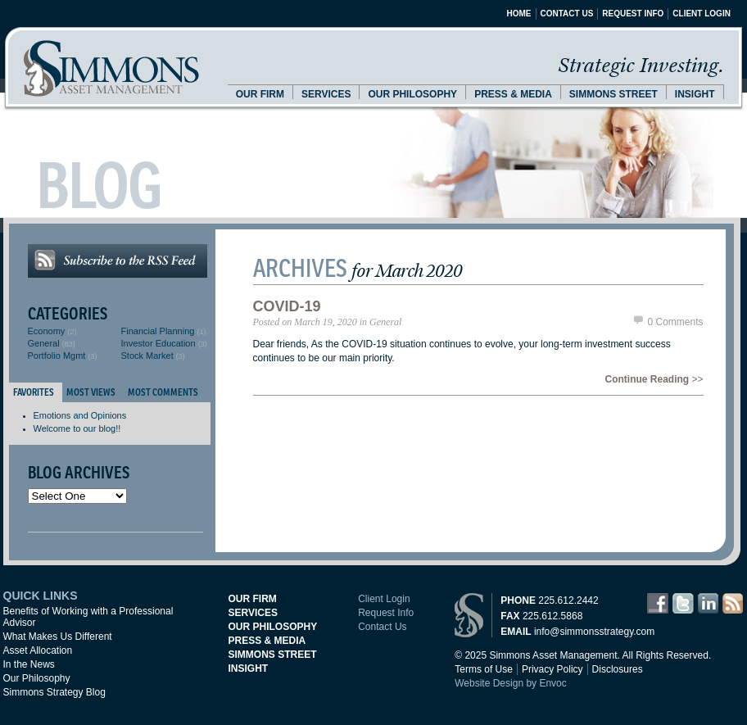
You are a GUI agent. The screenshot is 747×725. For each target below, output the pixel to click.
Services (326, 93)
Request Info (632, 13)
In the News (29, 664)
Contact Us (567, 13)
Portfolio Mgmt (57, 355)
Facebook (657, 603)
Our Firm (260, 93)
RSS (732, 603)
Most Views (90, 392)
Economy (47, 331)
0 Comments (675, 322)
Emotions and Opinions (80, 415)
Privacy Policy (552, 669)
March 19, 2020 (325, 322)
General (44, 343)
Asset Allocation (38, 650)
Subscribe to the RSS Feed (117, 261)
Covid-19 (287, 306)
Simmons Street (613, 93)
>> (653, 379)
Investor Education (158, 343)
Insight (695, 93)
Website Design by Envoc (511, 683)
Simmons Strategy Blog (54, 692)
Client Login (701, 13)
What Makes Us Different (57, 636)
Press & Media (513, 93)
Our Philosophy (412, 93)
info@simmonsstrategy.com (594, 631)
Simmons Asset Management (111, 68)
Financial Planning (158, 331)
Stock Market (147, 355)
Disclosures (617, 669)
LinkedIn (708, 603)
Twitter (683, 603)
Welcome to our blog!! (77, 428)
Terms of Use (484, 669)
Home (519, 13)
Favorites (33, 392)
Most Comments (163, 392)
